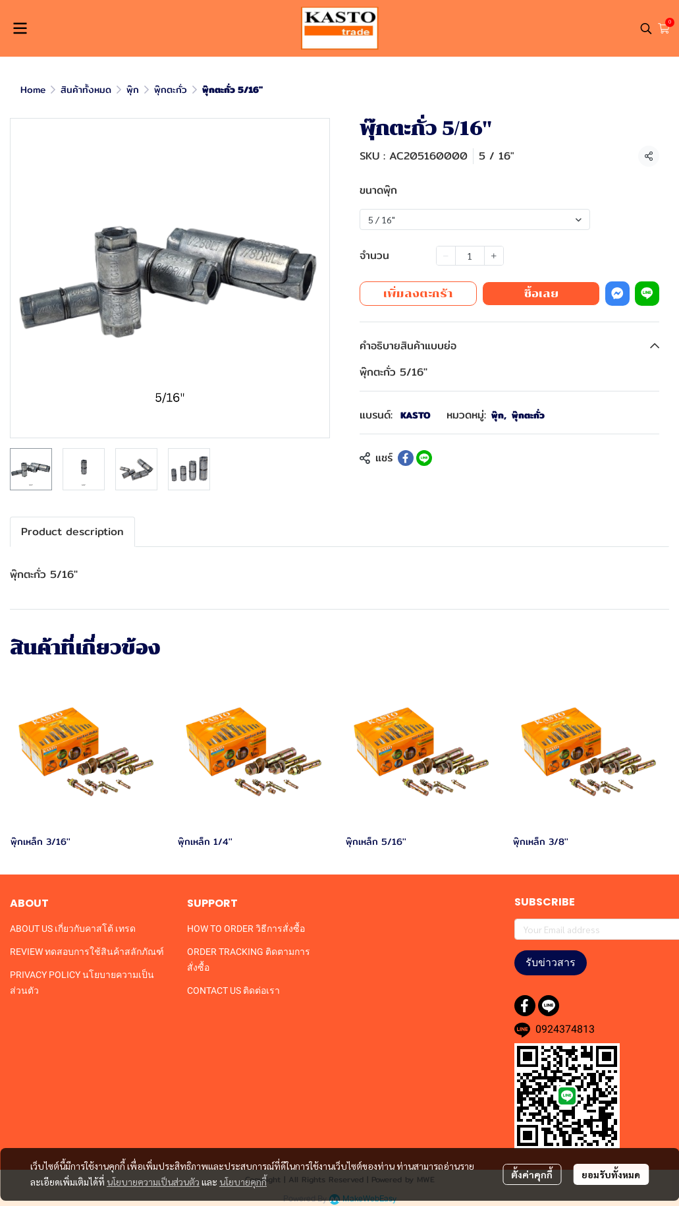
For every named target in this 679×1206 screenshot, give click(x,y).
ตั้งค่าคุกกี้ (532, 1174)
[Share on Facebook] (406, 458)
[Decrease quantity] (446, 255)
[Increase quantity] (494, 255)
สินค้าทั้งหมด (86, 89)
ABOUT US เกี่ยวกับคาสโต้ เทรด (73, 928)
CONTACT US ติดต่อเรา (233, 990)
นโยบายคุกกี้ (243, 1182)
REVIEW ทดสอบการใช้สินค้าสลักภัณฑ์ (87, 951)
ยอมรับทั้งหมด (611, 1174)
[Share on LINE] (424, 458)
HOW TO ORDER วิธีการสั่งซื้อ (246, 928)
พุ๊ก (132, 89)
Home (32, 89)
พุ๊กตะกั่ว (170, 89)
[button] (646, 28)
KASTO (415, 415)
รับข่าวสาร (551, 962)
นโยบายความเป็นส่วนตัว (153, 1182)
